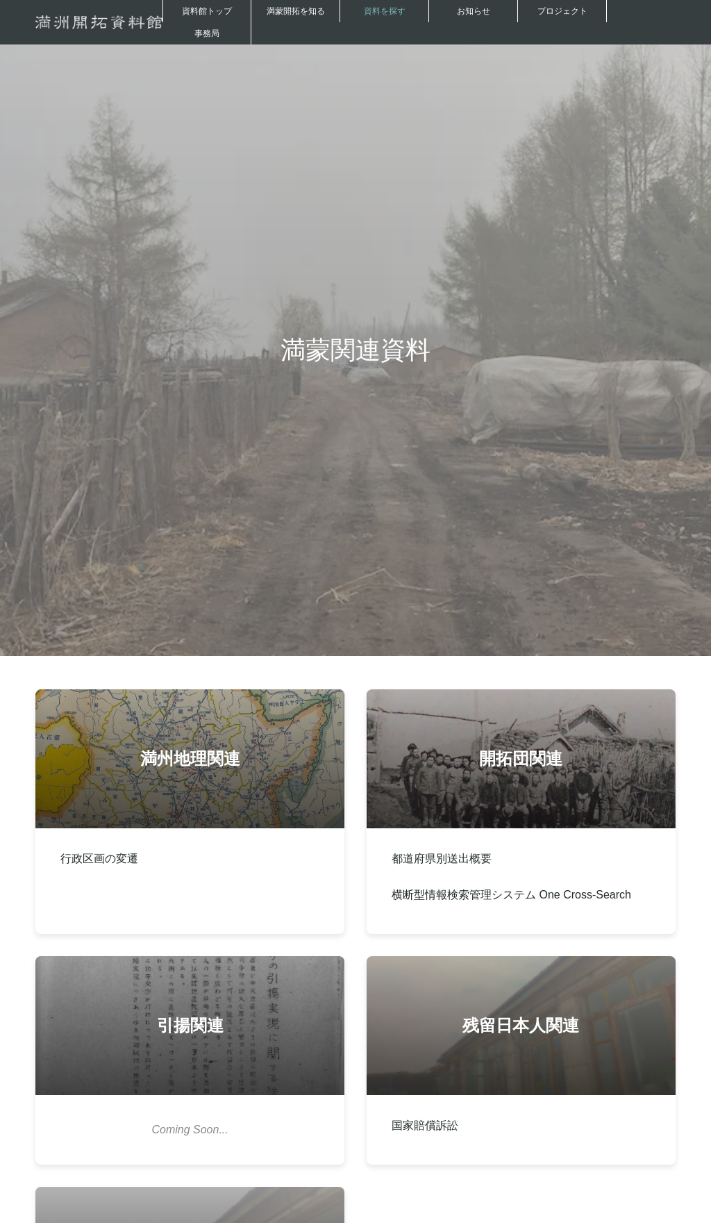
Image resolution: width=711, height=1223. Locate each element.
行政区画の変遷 (99, 858)
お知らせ (473, 11)
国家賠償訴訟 (425, 1125)
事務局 (206, 33)
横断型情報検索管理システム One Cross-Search (511, 895)
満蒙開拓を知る (296, 11)
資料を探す (384, 11)
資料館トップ (207, 11)
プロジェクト (562, 11)
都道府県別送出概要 (442, 858)
